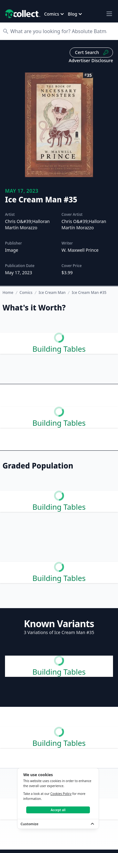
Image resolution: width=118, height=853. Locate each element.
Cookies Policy (60, 793)
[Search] (62, 31)
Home (7, 292)
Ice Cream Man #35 (89, 292)
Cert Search (92, 52)
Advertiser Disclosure (91, 60)
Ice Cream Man (52, 292)
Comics (26, 292)
